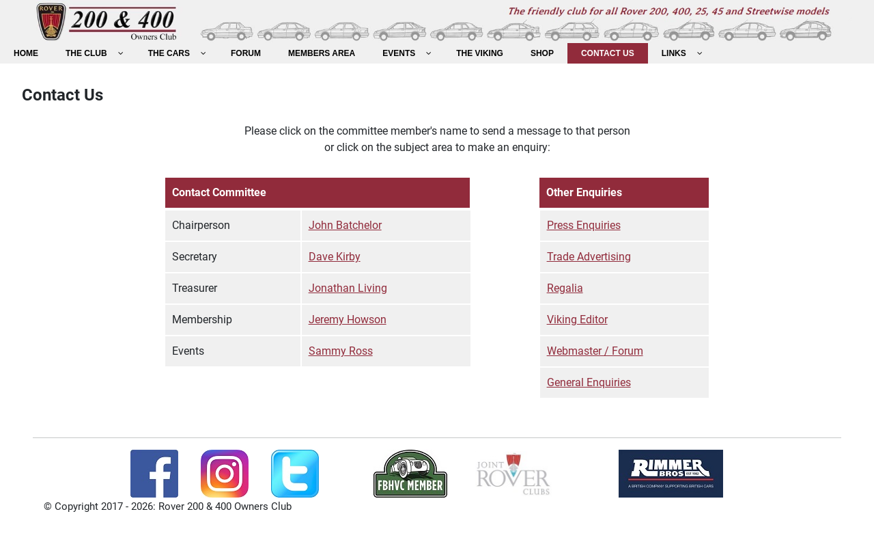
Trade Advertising (589, 256)
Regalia (565, 288)
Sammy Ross (341, 350)
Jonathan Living (348, 288)
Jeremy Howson (347, 319)
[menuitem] (26, 53)
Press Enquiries (584, 225)
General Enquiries (589, 382)
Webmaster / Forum (595, 350)
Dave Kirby (335, 256)
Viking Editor (577, 319)
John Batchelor (345, 225)
